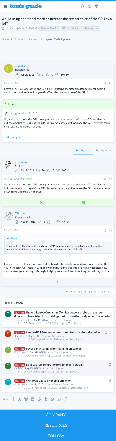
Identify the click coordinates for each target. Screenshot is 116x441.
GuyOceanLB (21, 352)
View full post (13, 137)
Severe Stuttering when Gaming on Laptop (54, 348)
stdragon (14, 113)
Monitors (76, 28)
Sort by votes (103, 150)
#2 (110, 179)
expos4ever (20, 384)
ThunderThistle (22, 320)
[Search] (111, 6)
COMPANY (56, 414)
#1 (110, 83)
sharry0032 (20, 336)
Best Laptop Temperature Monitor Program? (55, 364)
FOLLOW (56, 435)
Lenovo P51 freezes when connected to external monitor (63, 332)
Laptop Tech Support (61, 320)
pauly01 (18, 368)
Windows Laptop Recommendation (48, 380)
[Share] (105, 83)
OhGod (28, 371)
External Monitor (50, 28)
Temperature (92, 28)
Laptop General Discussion (59, 384)
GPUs (65, 28)
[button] (5, 6)
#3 (110, 230)
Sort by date (83, 150)
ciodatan (9, 28)
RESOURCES (55, 425)
